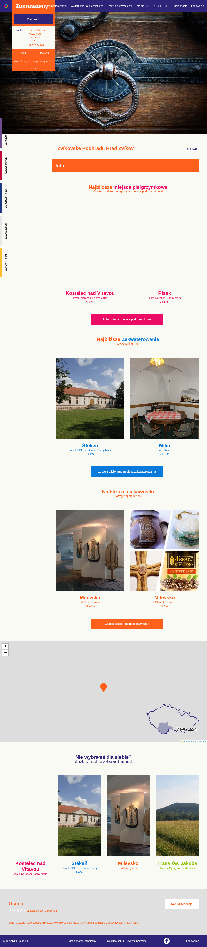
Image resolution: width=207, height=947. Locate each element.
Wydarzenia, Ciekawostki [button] (87, 5)
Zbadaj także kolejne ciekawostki (127, 623)
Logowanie (197, 5)
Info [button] (140, 5)
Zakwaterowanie (57, 5)
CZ (147, 5)
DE (166, 5)
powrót (192, 148)
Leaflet (185, 741)
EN (154, 5)
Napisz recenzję (181, 904)
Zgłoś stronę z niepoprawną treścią (33, 61)
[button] (103, 687)
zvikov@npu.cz (38, 30)
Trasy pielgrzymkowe (119, 5)
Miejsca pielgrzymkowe (29, 5)
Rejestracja (180, 5)
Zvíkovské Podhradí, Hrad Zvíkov (96, 148)
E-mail (22, 52)
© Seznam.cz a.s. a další (197, 741)
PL (160, 5)
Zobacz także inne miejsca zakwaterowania (127, 471)
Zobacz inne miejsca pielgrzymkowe (127, 319)
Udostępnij (44, 52)
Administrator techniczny (82, 940)
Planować (33, 19)
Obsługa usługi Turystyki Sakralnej (127, 940)
